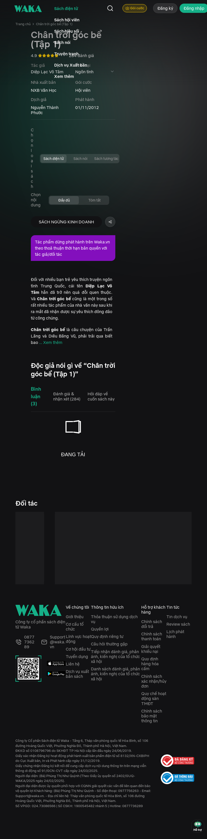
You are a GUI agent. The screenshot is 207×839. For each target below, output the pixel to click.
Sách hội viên (66, 19)
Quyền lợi (100, 629)
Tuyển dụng (77, 656)
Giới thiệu (74, 616)
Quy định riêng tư (107, 636)
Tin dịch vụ (176, 616)
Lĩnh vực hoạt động (78, 639)
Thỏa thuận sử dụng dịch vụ (114, 619)
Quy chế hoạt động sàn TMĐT (153, 698)
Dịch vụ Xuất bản (70, 65)
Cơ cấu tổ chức (74, 627)
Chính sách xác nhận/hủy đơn (153, 681)
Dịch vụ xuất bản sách (77, 674)
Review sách (178, 624)
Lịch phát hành (175, 634)
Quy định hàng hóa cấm (150, 663)
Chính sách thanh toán (151, 636)
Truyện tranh (66, 53)
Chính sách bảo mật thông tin (151, 715)
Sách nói (62, 42)
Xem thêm (64, 76)
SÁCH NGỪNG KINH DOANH (66, 221)
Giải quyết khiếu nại (150, 649)
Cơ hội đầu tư (78, 649)
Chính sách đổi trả (151, 624)
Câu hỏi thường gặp (109, 643)
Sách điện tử (66, 8)
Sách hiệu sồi (66, 31)
